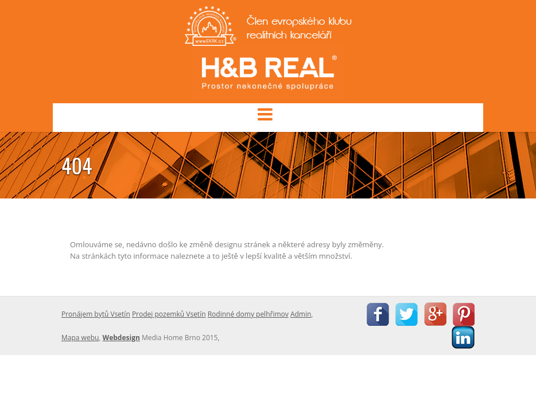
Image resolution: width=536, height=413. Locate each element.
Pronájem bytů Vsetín (95, 314)
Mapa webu (80, 337)
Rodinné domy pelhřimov (248, 314)
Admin (300, 314)
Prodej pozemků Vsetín (169, 314)
